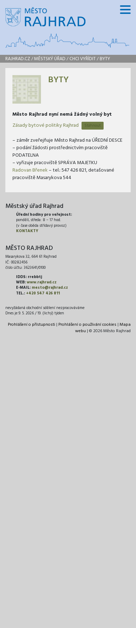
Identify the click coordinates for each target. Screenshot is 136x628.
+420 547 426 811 (43, 293)
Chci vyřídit (82, 59)
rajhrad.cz (17, 59)
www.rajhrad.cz (42, 282)
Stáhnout (92, 125)
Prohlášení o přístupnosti (31, 324)
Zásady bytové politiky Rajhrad (45, 125)
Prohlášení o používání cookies (87, 324)
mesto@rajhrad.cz (50, 287)
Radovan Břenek (30, 170)
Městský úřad (50, 59)
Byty (105, 59)
